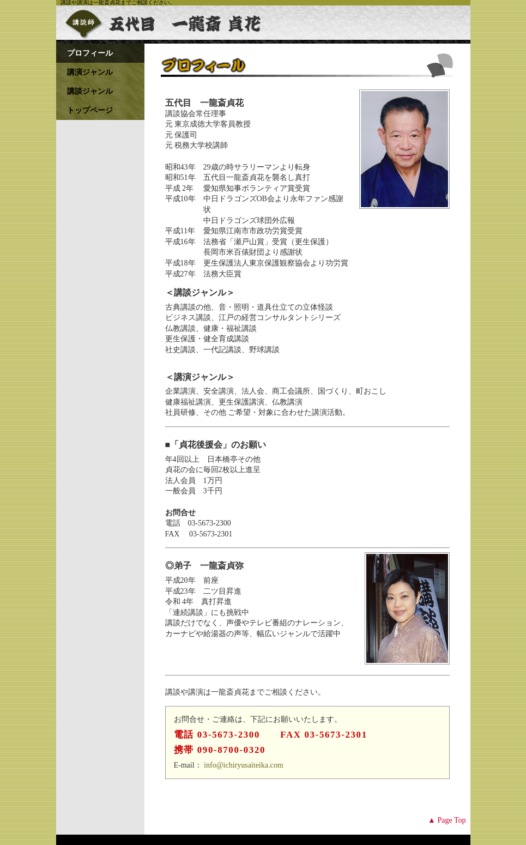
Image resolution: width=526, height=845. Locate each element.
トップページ (90, 110)
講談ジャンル (90, 91)
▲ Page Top (446, 820)
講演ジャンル (90, 72)
